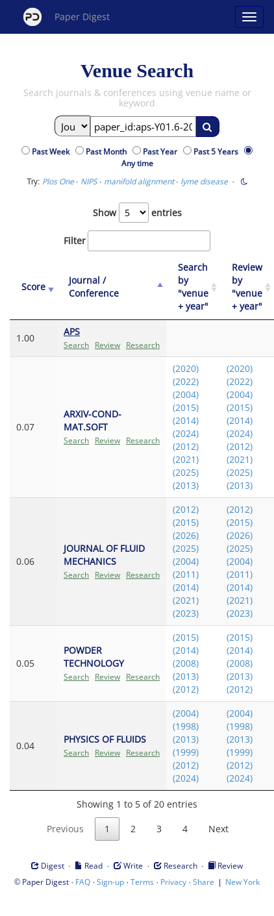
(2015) (186, 407)
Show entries (137, 213)
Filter (137, 240)
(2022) (186, 381)
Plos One (58, 181)
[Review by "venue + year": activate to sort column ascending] (247, 287)
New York (242, 881)
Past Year (162, 151)
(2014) (186, 420)
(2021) (186, 459)
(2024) (186, 433)
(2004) (186, 394)
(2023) (186, 613)
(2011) (186, 574)
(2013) (186, 485)
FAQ (82, 881)
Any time (137, 163)
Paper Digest (66, 17)
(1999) (186, 752)
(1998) (186, 726)
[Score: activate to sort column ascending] (33, 287)
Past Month (108, 151)
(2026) (186, 535)
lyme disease (204, 181)
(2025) (186, 472)
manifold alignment (139, 181)
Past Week (52, 151)
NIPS (89, 181)
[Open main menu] (249, 17)
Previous (65, 829)
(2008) (186, 663)
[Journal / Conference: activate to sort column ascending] (111, 287)
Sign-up (110, 881)
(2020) (186, 368)
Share (203, 881)
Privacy (173, 881)
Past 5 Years (217, 151)
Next (218, 829)
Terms (142, 881)
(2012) (186, 446)
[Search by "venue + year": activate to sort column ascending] (193, 287)
